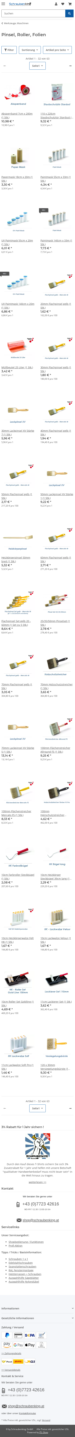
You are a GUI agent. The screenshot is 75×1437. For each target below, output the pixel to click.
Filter (9, 50)
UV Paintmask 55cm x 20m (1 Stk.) (17, 242)
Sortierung (28, 50)
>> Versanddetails (10, 1370)
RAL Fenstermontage (21, 1270)
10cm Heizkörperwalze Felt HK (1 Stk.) (17, 940)
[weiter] (70, 66)
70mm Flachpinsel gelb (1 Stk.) (16, 686)
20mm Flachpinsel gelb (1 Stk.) (55, 305)
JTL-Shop (43, 1432)
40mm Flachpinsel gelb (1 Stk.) (55, 432)
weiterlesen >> (37, 1182)
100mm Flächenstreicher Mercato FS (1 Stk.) (16, 813)
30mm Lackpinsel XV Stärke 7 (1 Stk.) (17, 432)
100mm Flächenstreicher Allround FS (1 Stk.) (55, 749)
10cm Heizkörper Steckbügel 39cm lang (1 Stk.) (55, 876)
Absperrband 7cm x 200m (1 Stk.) (17, 115)
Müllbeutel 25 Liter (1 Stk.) (17, 367)
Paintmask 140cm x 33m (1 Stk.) (56, 242)
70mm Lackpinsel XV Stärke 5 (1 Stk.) (17, 749)
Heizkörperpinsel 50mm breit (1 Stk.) (15, 559)
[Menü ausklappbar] (3, 2)
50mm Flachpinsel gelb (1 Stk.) (16, 496)
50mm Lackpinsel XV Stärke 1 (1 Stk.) (56, 496)
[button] (56, 4)
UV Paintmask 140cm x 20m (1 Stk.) (17, 305)
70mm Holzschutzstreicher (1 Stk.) (56, 686)
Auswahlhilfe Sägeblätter (24, 1278)
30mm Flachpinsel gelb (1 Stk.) (55, 369)
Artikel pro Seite (56, 50)
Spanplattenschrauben (22, 1266)
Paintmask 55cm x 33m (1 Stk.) (55, 178)
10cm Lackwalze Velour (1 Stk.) (55, 940)
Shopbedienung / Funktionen (26, 1242)
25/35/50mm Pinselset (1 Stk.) (55, 623)
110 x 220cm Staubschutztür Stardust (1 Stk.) (56, 115)
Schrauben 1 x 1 (18, 1259)
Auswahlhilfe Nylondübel (24, 1281)
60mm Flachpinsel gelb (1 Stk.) (55, 559)
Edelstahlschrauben (21, 1262)
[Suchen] (69, 13)
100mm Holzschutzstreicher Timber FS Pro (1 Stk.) (53, 813)
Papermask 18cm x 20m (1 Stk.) (17, 178)
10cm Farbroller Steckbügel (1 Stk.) (17, 876)
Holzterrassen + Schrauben (25, 1274)
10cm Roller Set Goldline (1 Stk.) (17, 1003)
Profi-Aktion (15, 1245)
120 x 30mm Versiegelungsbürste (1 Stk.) (54, 1067)
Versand (46, 1420)
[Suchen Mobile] (33, 13)
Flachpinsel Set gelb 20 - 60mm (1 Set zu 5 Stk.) (16, 623)
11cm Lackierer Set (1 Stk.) (56, 1001)
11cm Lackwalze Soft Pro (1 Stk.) (17, 1066)
